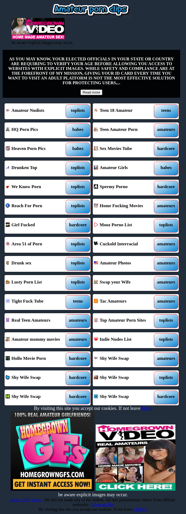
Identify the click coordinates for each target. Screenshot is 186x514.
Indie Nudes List (125, 340)
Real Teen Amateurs (36, 321)
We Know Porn (36, 187)
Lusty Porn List (36, 283)
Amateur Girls (125, 168)
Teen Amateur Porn (125, 130)
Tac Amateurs (125, 302)
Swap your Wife (125, 283)
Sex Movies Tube (125, 149)
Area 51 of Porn (36, 245)
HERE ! (140, 509)
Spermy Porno (125, 187)
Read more (91, 92)
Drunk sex (36, 264)
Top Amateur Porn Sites (125, 321)
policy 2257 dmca (25, 500)
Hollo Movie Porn (36, 359)
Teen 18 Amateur (125, 111)
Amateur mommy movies (36, 340)
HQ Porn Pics (36, 130)
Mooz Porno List (125, 226)
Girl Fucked (36, 226)
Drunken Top (36, 168)
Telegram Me (102, 504)
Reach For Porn (36, 207)
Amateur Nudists (36, 111)
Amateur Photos (125, 264)
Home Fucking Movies (125, 207)
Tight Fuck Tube (36, 302)
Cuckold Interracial (125, 245)
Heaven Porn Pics (36, 149)
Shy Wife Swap (125, 359)
